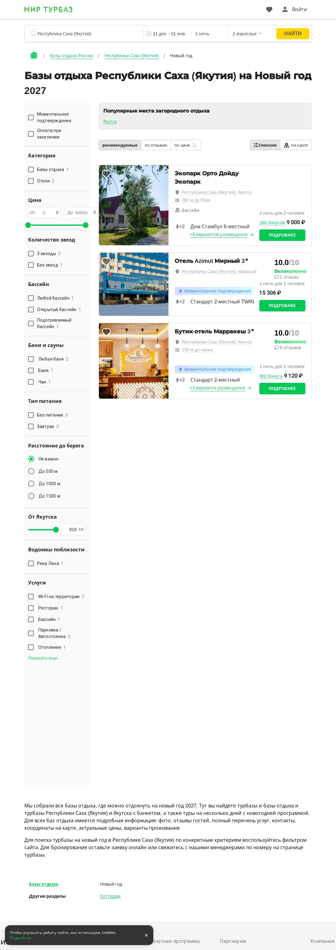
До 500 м (48, 471)
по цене (185, 145)
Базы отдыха (43, 884)
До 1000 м (49, 483)
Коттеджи (110, 896)
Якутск (110, 121)
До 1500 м (49, 496)
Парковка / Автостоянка (54, 633)
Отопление (52, 647)
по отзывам (156, 145)
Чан (44, 381)
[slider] (28, 225)
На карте (296, 145)
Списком (265, 145)
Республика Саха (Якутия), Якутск (217, 192)
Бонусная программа (174, 941)
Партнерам (233, 941)
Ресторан (50, 608)
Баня (45, 370)
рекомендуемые (120, 145)
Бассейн (49, 619)
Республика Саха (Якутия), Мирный (219, 271)
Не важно (49, 458)
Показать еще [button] (43, 658)
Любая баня (53, 359)
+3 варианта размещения (217, 387)
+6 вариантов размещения (219, 234)
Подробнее (282, 235)
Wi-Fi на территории (61, 596)
